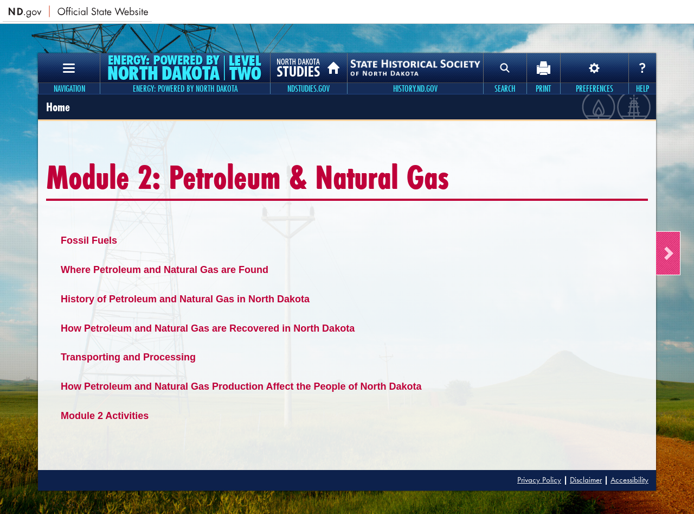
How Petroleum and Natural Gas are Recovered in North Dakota (208, 328)
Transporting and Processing (128, 357)
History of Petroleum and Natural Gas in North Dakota (185, 299)
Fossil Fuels (89, 240)
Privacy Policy (539, 479)
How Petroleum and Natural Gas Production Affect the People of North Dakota (241, 386)
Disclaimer (586, 479)
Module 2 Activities (105, 415)
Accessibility (629, 479)
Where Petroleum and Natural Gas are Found (164, 269)
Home (58, 106)
